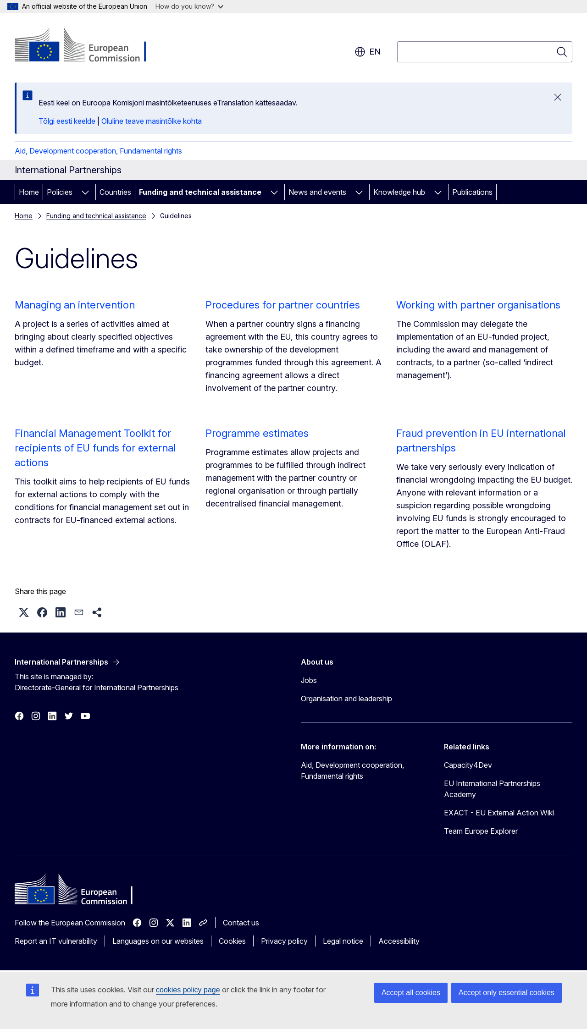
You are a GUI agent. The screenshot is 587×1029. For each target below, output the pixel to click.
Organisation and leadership (346, 698)
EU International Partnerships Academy (492, 789)
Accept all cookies (411, 992)
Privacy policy (284, 941)
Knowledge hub (399, 192)
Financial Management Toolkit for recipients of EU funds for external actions (95, 447)
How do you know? (189, 6)
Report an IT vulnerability (56, 941)
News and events (317, 192)
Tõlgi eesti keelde (67, 121)
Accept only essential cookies (506, 992)
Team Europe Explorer (481, 831)
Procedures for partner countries (282, 305)
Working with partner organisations (478, 305)
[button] (24, 612)
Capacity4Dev (468, 765)
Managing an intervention (75, 305)
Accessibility (399, 941)
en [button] (367, 51)
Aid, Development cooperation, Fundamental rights (98, 150)
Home (29, 192)
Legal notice (343, 941)
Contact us (241, 922)
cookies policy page (188, 990)
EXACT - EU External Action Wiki (499, 812)
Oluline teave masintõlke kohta (151, 121)
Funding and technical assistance (200, 192)
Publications (472, 192)
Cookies (232, 941)
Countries (115, 192)
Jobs (309, 680)
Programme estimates (257, 433)
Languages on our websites (158, 941)
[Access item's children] (85, 192)
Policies (59, 192)
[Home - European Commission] (89, 46)
